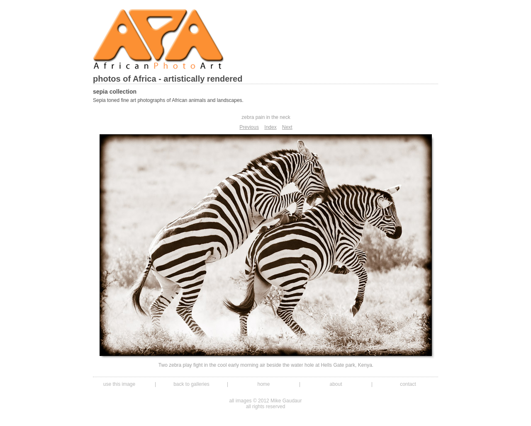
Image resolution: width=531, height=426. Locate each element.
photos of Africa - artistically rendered (167, 78)
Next (287, 127)
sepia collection (114, 91)
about (335, 384)
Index (270, 127)
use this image (119, 384)
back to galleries (191, 384)
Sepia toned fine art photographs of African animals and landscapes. (168, 100)
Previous (249, 127)
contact (408, 384)
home (263, 384)
